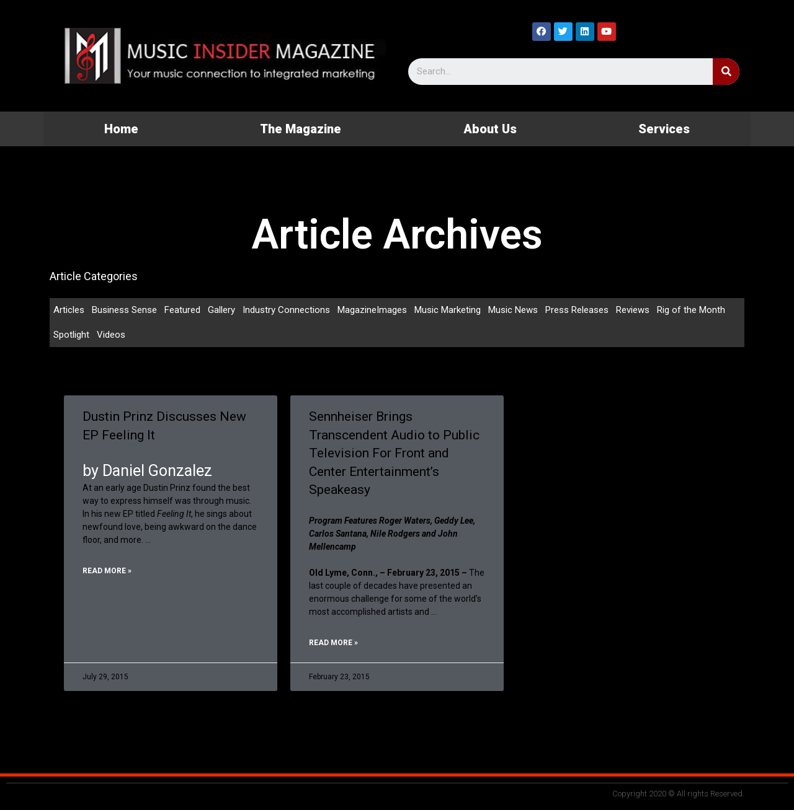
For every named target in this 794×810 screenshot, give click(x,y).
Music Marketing (447, 309)
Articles (68, 309)
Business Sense (124, 309)
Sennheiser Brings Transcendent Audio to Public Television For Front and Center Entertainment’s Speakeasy (394, 453)
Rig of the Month (691, 309)
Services (664, 128)
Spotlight (71, 334)
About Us (490, 128)
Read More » (107, 570)
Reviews (632, 309)
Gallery (221, 309)
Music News (513, 309)
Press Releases (577, 309)
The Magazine (300, 128)
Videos (111, 334)
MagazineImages (372, 309)
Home (121, 128)
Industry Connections (286, 309)
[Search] (726, 71)
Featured (182, 309)
